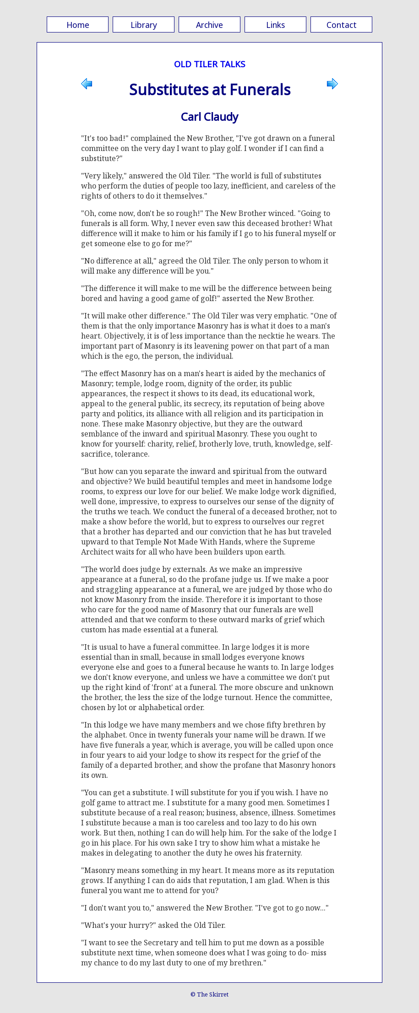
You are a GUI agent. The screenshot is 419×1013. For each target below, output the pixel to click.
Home (77, 24)
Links (275, 24)
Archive (209, 24)
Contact (341, 24)
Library (144, 24)
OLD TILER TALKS (209, 64)
